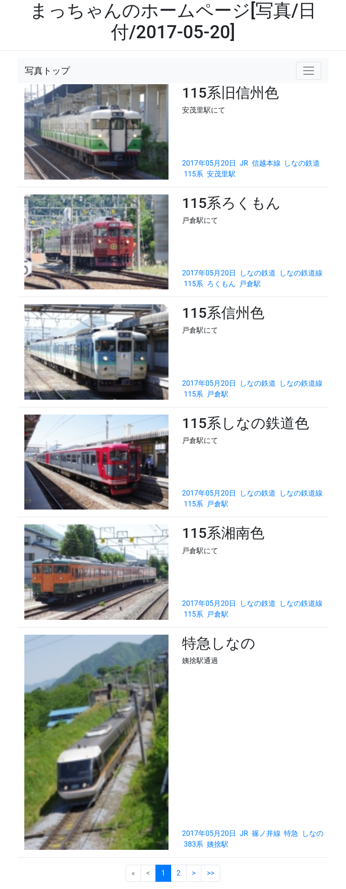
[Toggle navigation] (308, 71)
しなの (312, 833)
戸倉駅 (250, 284)
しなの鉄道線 (301, 273)
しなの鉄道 (302, 163)
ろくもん (221, 284)
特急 (291, 833)
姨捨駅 (217, 844)
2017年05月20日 (209, 163)
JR (244, 163)
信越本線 (266, 163)
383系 (193, 844)
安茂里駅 (221, 174)
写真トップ (47, 70)
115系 (193, 174)
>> (210, 873)
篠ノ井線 (266, 833)
